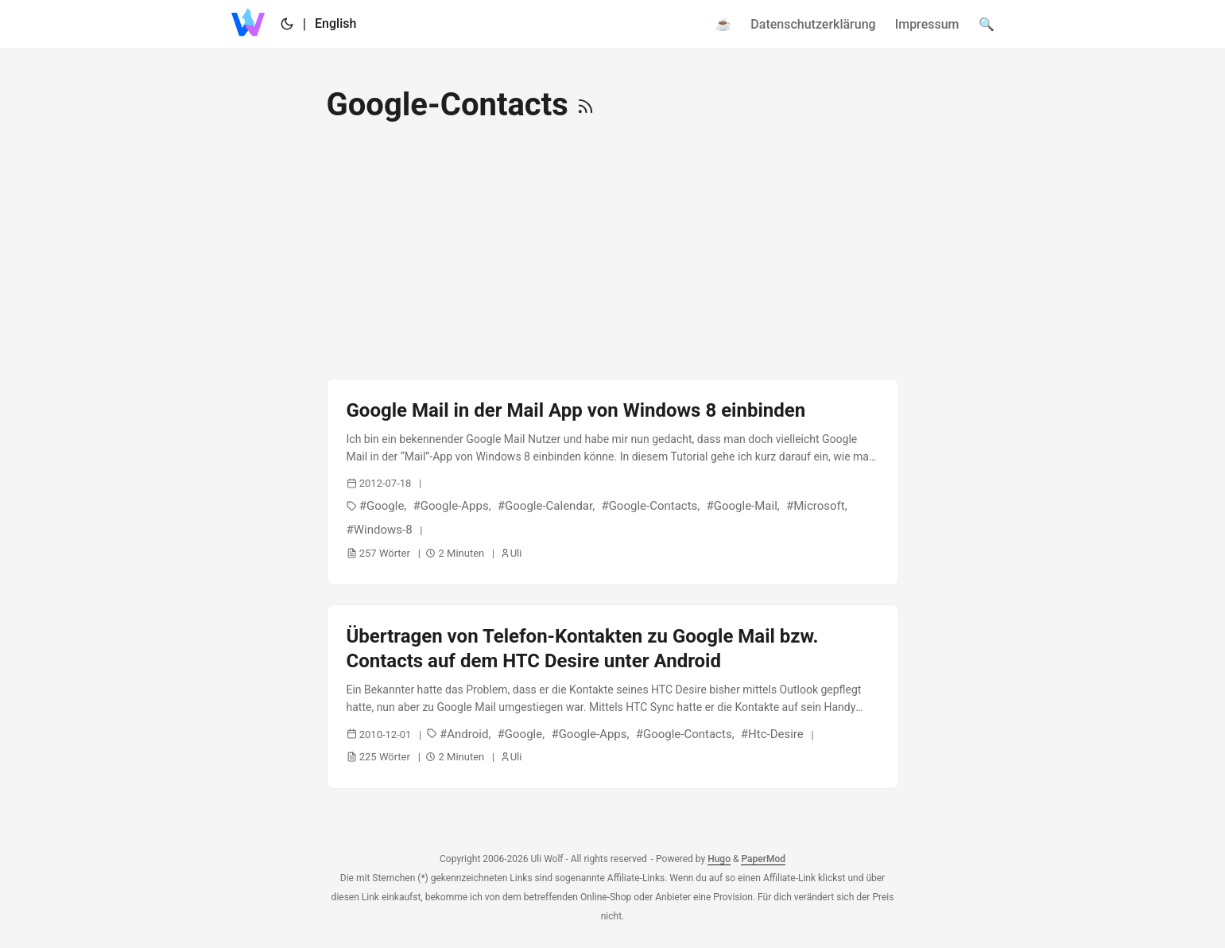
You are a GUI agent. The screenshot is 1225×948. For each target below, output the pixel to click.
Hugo (719, 858)
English (335, 23)
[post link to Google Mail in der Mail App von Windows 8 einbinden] (613, 482)
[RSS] (585, 104)
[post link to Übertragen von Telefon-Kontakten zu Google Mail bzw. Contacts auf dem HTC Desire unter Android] (613, 696)
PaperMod (763, 858)
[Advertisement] (613, 251)
